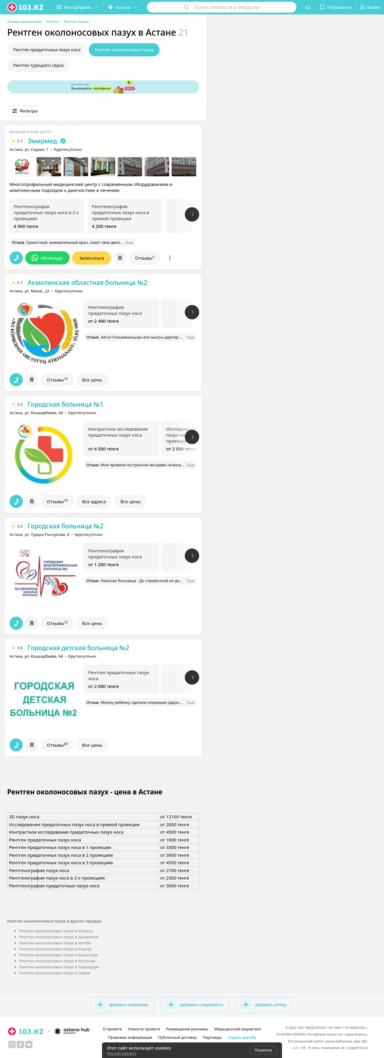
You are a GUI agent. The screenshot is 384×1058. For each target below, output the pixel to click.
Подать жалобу (242, 1037)
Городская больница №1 (66, 404)
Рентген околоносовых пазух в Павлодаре (59, 967)
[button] (77, 7)
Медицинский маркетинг (238, 1029)
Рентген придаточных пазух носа (46, 49)
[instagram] (12, 1044)
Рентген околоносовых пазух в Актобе (55, 943)
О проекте (112, 1029)
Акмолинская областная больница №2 (87, 282)
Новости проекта (144, 1029)
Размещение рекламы (187, 1029)
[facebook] (20, 1044)
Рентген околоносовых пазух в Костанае (57, 961)
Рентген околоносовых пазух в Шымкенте (58, 937)
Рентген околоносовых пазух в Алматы (56, 931)
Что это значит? (121, 1053)
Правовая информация (130, 1037)
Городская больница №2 (66, 526)
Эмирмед (42, 141)
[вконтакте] (28, 1044)
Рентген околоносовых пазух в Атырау (55, 949)
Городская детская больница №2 (78, 647)
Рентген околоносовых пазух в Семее (54, 973)
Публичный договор (177, 1037)
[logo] (25, 7)
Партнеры (212, 1037)
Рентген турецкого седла (38, 65)
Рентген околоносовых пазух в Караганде (58, 955)
